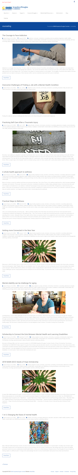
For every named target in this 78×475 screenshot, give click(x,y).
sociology (4, 41)
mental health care (44, 39)
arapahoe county (31, 87)
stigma (9, 41)
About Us (6, 13)
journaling (53, 176)
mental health (37, 39)
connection (41, 38)
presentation (56, 366)
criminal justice (63, 337)
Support (22, 13)
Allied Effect (32, 471)
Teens (40, 41)
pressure (51, 39)
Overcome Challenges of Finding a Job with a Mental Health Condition (30, 85)
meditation (30, 39)
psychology (57, 39)
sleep (6, 128)
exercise (52, 38)
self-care (73, 39)
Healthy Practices (21, 126)
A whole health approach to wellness (17, 172)
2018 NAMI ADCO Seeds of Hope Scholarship (20, 362)
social (42, 177)
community (43, 87)
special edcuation (18, 340)
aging (29, 125)
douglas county (66, 125)
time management (60, 177)
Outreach (61, 471)
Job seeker (13, 89)
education (60, 87)
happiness (61, 38)
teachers (54, 177)
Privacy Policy (73, 471)
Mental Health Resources (46, 13)
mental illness (14, 177)
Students (13, 41)
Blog (67, 13)
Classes (14, 13)
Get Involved (59, 13)
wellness (49, 41)
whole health (55, 41)
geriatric (12, 176)
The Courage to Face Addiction (14, 35)
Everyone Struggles (32, 13)
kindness (30, 126)
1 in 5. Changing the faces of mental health (19, 415)
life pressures (24, 39)
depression (59, 125)
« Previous (5, 464)
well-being (44, 41)
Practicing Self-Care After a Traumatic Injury (20, 122)
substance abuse (20, 41)
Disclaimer (66, 471)
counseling (47, 38)
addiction (31, 38)
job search (68, 87)
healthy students (11, 39)
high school (18, 39)
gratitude (56, 38)
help (64, 87)
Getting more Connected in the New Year (18, 230)
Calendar (6, 18)
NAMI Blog (25, 89)
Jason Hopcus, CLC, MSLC (10, 38)
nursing (60, 126)
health (65, 38)
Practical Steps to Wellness (13, 201)
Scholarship (67, 39)
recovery (62, 39)
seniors (32, 207)
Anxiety (32, 125)
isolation (49, 176)
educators (17, 338)
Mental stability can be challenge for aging (19, 283)
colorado (36, 38)
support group (35, 41)
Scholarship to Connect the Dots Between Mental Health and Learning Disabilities (35, 334)
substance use (27, 41)
